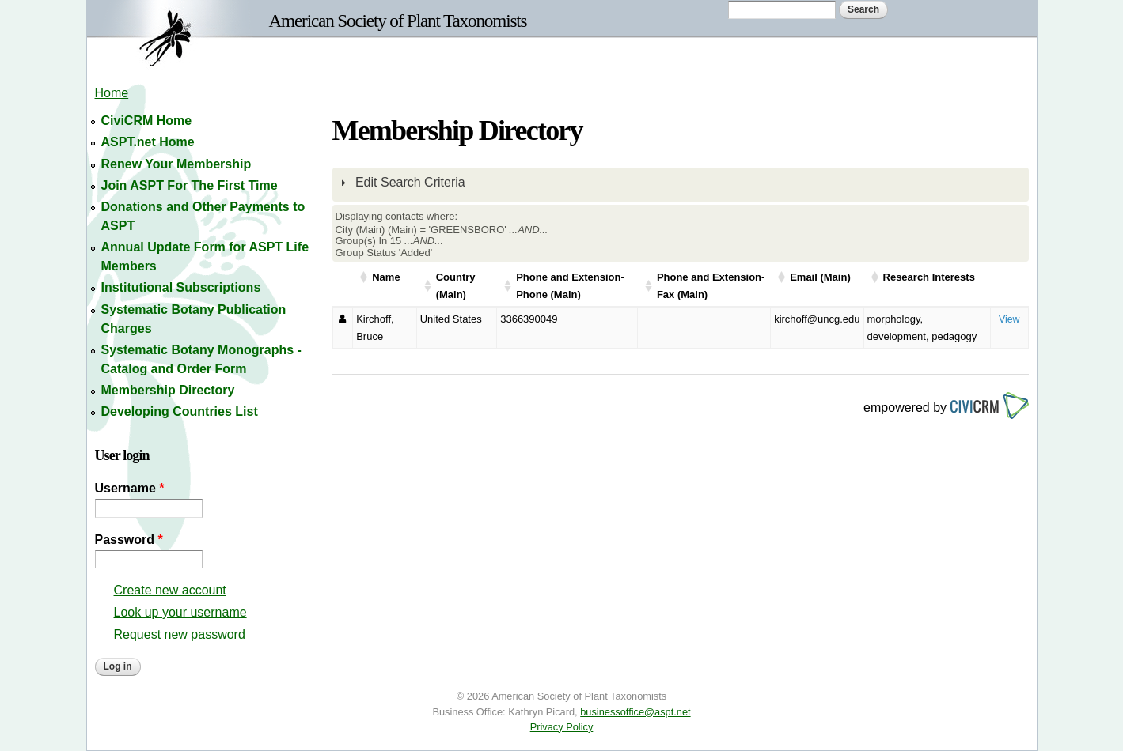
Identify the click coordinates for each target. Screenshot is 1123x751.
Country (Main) (456, 285)
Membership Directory (168, 390)
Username (130, 488)
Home (112, 93)
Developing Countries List (179, 411)
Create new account (170, 590)
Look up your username (180, 612)
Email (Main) (820, 277)
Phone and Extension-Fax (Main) (711, 285)
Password (129, 539)
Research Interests (929, 277)
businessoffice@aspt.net (635, 712)
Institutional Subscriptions (181, 287)
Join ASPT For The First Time (189, 185)
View (1009, 319)
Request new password (179, 634)
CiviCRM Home (146, 120)
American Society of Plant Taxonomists (398, 20)
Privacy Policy (562, 727)
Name (386, 277)
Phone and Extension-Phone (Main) (570, 285)
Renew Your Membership (176, 164)
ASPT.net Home (148, 142)
